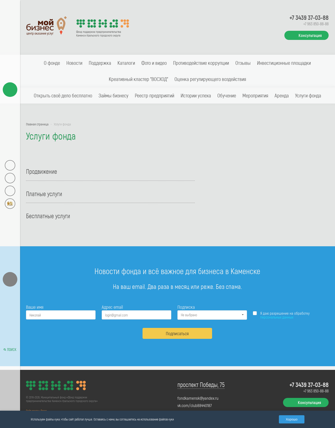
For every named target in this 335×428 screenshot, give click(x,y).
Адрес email (112, 307)
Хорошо (292, 419)
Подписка (186, 307)
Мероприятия (255, 95)
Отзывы (243, 63)
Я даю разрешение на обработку (285, 315)
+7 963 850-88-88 (316, 23)
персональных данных (276, 317)
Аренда (282, 95)
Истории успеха (196, 95)
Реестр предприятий (154, 95)
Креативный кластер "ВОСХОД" (138, 79)
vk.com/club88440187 (194, 405)
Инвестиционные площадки (284, 63)
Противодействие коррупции (201, 63)
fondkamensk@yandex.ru (197, 398)
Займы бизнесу (113, 95)
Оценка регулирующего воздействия (210, 79)
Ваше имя (34, 307)
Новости (74, 63)
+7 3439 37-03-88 (309, 17)
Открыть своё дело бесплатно (63, 95)
